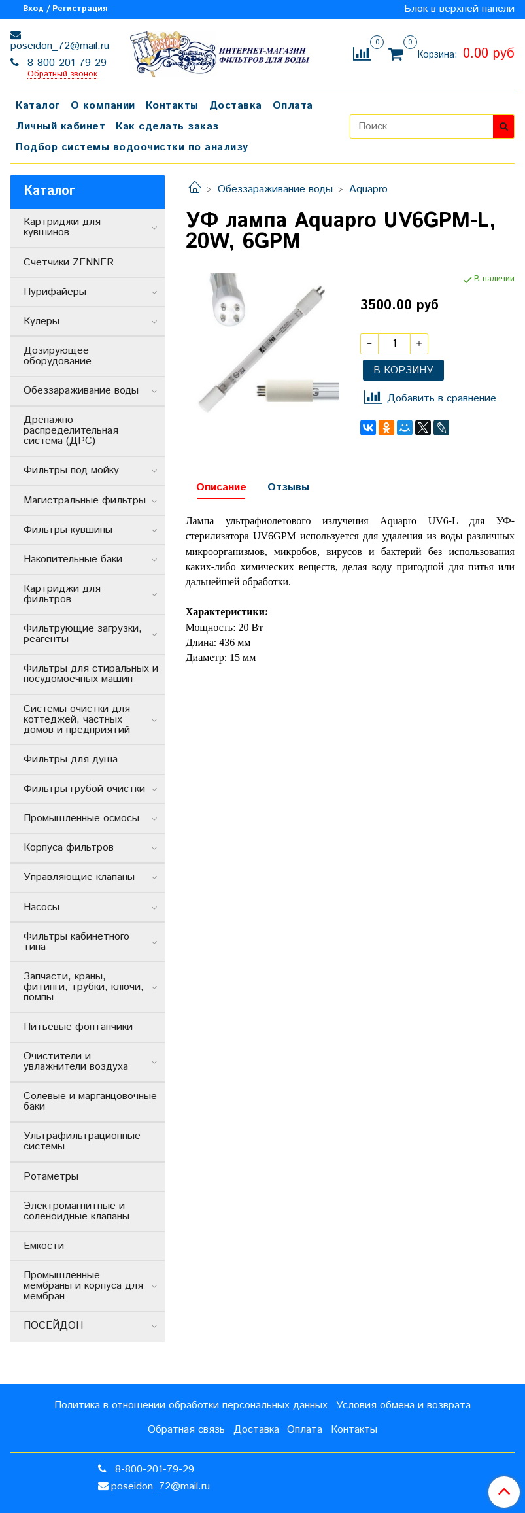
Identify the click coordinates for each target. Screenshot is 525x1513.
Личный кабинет (60, 126)
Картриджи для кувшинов (62, 227)
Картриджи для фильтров (62, 594)
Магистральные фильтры (85, 500)
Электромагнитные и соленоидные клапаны (76, 1211)
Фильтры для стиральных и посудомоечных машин (91, 674)
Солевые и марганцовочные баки (90, 1101)
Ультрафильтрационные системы (82, 1141)
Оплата (293, 105)
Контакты (172, 105)
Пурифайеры (55, 291)
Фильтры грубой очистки (84, 788)
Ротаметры (51, 1176)
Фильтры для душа (71, 759)
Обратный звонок (62, 75)
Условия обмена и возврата (403, 1405)
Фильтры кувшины (68, 529)
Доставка (235, 105)
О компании (103, 105)
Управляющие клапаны (79, 877)
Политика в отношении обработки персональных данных (191, 1405)
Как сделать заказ (167, 126)
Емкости (44, 1245)
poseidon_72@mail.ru (59, 46)
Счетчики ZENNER (69, 262)
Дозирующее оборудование (58, 356)
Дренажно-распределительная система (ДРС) (71, 431)
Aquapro (368, 189)
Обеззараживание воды (275, 189)
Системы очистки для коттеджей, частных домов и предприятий (77, 720)
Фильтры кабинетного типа (76, 942)
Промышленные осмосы (81, 818)
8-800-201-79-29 (65, 63)
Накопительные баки (73, 559)
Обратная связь (186, 1429)
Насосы (41, 907)
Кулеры (41, 321)
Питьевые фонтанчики (78, 1026)
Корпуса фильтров (69, 847)
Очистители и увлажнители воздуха (76, 1061)
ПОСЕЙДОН (53, 1325)
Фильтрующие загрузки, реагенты (83, 634)
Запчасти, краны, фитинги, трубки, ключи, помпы (84, 987)
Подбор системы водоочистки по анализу (132, 147)
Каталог (38, 105)
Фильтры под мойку (71, 470)
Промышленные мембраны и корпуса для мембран (83, 1286)
